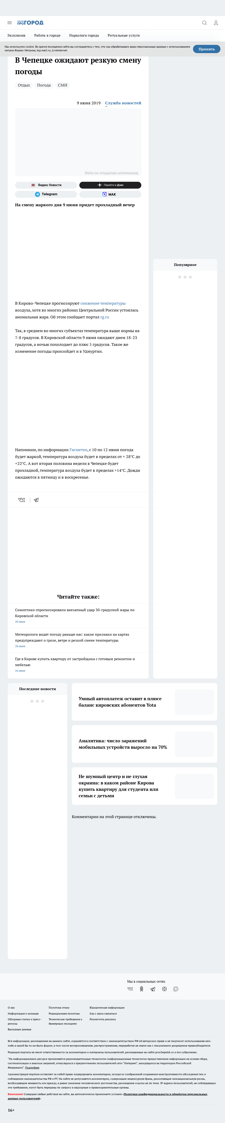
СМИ (62, 85)
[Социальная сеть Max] (110, 194)
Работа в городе (47, 35)
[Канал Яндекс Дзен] (110, 185)
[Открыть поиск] (204, 22)
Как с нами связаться (103, 1013)
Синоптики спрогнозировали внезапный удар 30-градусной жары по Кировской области (78, 616)
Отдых (24, 85)
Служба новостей (123, 103)
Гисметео (78, 449)
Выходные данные (19, 1029)
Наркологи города (84, 35)
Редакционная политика (64, 1013)
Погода (44, 85)
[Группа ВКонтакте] (130, 988)
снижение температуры (103, 303)
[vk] (22, 500)
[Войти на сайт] (215, 22)
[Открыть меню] (9, 22)
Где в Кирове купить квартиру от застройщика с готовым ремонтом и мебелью (78, 665)
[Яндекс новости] (46, 185)
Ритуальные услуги (124, 35)
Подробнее (32, 1067)
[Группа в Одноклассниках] (141, 988)
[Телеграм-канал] (46, 194)
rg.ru (105, 317)
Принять (207, 49)
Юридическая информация (107, 1007)
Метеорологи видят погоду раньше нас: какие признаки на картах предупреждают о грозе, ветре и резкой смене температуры (78, 640)
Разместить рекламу (103, 1019)
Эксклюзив (16, 35)
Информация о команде (23, 1013)
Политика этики (59, 1007)
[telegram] (37, 500)
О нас (11, 1007)
